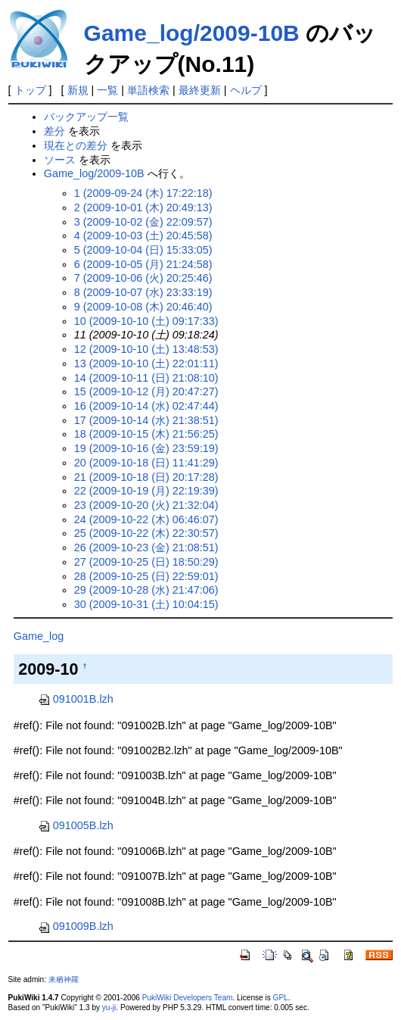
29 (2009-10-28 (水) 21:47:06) (146, 590)
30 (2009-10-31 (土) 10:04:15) (146, 604)
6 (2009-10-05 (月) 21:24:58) (143, 264)
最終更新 (200, 90)
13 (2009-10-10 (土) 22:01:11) (146, 363)
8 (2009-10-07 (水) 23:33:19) (143, 292)
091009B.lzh (75, 926)
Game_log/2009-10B (192, 32)
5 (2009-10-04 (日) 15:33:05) (143, 250)
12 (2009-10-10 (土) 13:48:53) (146, 349)
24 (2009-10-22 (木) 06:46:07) (146, 519)
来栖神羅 (63, 979)
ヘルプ (246, 90)
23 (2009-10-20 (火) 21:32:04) (146, 505)
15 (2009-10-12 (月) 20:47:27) (146, 391)
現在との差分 (75, 145)
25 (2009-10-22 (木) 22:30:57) (146, 533)
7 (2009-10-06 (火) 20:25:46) (143, 278)
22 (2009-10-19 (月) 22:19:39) (146, 491)
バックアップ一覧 (86, 117)
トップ (30, 90)
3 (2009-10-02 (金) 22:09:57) (143, 222)
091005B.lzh (75, 825)
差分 (54, 131)
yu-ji (109, 1007)
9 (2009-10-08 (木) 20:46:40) (143, 307)
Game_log (39, 636)
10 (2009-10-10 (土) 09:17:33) (146, 321)
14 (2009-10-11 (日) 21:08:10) (146, 378)
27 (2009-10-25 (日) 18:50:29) (146, 562)
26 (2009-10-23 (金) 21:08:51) (146, 547)
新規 (78, 90)
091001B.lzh (75, 699)
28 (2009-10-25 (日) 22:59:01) (146, 576)
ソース (60, 160)
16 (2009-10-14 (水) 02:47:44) (146, 406)
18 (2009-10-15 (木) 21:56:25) (146, 434)
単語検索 (148, 90)
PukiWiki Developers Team (187, 997)
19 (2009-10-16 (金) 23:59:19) (146, 448)
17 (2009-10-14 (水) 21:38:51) (146, 420)
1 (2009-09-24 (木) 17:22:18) (143, 193)
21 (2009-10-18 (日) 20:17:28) (146, 477)
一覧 (107, 90)
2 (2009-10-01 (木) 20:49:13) (143, 207)
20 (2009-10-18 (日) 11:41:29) (146, 463)
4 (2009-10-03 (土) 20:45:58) (143, 235)
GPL (280, 997)
